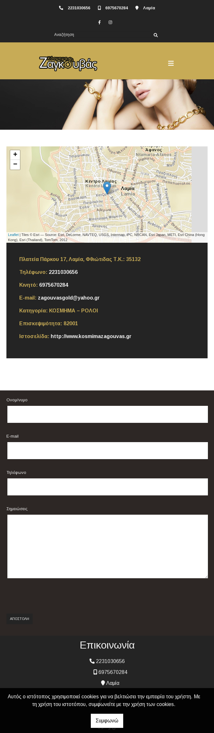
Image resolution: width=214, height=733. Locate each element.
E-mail (12, 436)
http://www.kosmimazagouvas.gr (91, 336)
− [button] (15, 165)
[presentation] (53, 596)
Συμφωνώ (107, 720)
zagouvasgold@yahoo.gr (69, 298)
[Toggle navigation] (171, 63)
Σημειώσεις (17, 508)
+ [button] (15, 155)
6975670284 (116, 7)
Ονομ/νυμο (17, 399)
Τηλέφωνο (16, 472)
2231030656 (79, 7)
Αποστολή (19, 619)
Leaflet (13, 235)
